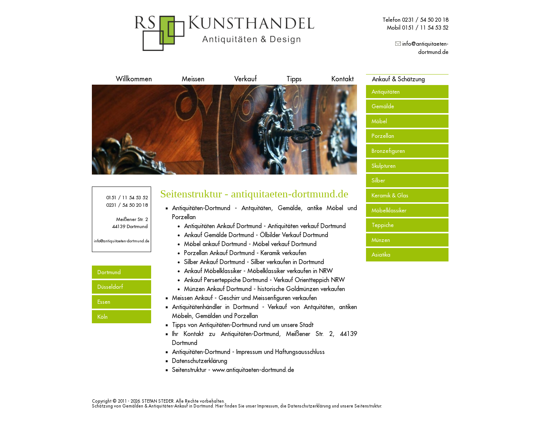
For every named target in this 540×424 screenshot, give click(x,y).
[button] (398, 79)
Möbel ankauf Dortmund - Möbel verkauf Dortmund (250, 244)
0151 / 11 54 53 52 (425, 27)
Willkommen (134, 79)
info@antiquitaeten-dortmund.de (121, 241)
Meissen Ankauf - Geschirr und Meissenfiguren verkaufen (244, 298)
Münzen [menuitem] (381, 239)
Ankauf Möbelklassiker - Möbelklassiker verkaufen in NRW (258, 271)
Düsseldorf (110, 286)
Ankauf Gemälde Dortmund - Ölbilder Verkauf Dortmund (256, 235)
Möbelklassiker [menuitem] (389, 210)
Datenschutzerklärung (199, 360)
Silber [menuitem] (378, 180)
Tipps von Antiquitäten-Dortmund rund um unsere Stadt (243, 324)
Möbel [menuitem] (379, 121)
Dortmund (109, 272)
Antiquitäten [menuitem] (386, 91)
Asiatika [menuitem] (381, 254)
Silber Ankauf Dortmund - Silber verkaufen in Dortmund (254, 262)
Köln (103, 316)
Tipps (294, 79)
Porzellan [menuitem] (383, 135)
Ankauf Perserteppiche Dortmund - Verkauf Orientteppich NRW (264, 280)
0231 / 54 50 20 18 (425, 19)
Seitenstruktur (367, 406)
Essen (104, 301)
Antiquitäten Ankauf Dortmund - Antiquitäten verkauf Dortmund (265, 226)
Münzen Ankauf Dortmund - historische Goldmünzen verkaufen (264, 289)
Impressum (267, 406)
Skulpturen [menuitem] (384, 165)
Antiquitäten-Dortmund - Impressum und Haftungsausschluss (248, 351)
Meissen (193, 79)
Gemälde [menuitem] (383, 106)
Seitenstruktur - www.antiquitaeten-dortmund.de (233, 369)
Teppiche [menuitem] (383, 224)
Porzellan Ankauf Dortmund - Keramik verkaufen (245, 253)
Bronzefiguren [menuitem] (388, 150)
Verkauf (245, 79)
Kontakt (343, 79)
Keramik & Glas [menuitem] (390, 195)
